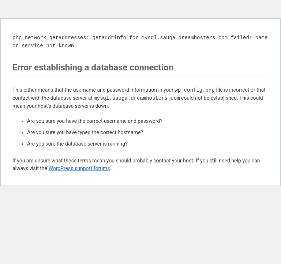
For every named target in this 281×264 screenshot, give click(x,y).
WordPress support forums (79, 168)
